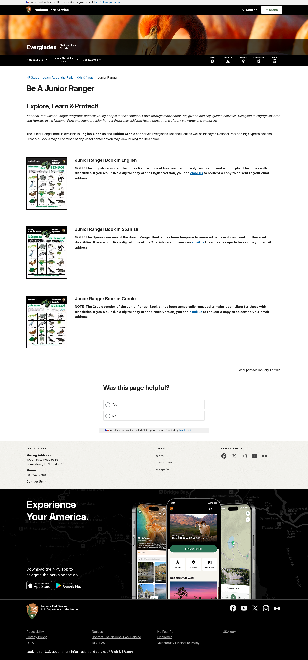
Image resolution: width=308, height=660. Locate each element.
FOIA (30, 643)
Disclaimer (164, 637)
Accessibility (35, 632)
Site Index (164, 462)
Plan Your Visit (36, 59)
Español (163, 469)
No (114, 416)
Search (249, 10)
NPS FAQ (98, 643)
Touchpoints (185, 430)
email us (196, 173)
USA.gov (229, 632)
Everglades (41, 47)
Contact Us (35, 481)
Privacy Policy (36, 637)
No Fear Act (165, 632)
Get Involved (91, 59)
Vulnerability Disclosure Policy (178, 643)
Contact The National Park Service (116, 637)
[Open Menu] (271, 10)
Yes (114, 404)
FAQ (160, 455)
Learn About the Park (66, 60)
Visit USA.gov (122, 652)
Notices (97, 632)
